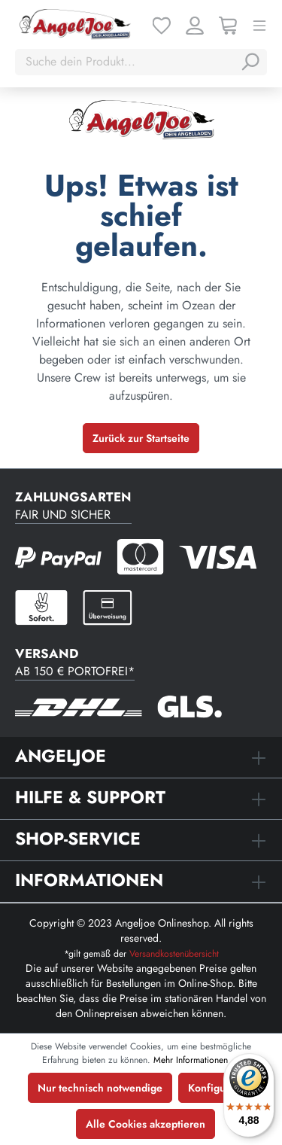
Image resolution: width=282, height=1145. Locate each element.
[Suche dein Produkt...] (126, 62)
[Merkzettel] (162, 24)
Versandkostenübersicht (174, 954)
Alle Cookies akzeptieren (145, 1123)
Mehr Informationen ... (196, 1060)
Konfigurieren (221, 1087)
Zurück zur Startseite (141, 438)
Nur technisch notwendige (100, 1087)
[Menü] (259, 24)
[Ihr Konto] (195, 24)
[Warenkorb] (228, 24)
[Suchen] (249, 62)
